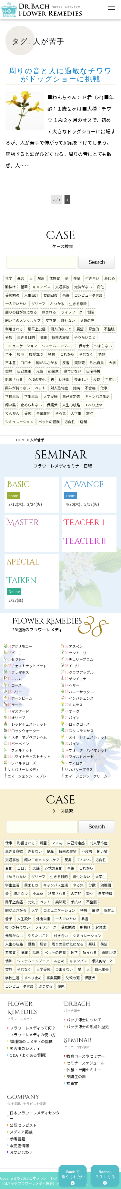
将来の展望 (60, 337)
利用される (14, 328)
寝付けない (72, 371)
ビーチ (16, 652)
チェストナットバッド (29, 665)
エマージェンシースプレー (28, 776)
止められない (31, 404)
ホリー (16, 691)
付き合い (92, 278)
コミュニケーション (21, 345)
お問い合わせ (21, 1152)
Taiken (22, 580)
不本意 (10, 362)
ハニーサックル (81, 691)
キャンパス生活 (97, 396)
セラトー (18, 659)
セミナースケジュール (85, 1062)
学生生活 (31, 396)
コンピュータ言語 (88, 295)
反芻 (96, 379)
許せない (68, 320)
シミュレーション (19, 421)
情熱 (101, 354)
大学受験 (50, 396)
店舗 (83, 421)
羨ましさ (81, 379)
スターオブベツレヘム (29, 737)
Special (23, 562)
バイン (74, 743)
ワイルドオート (81, 756)
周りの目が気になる (21, 312)
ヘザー (74, 685)
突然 (8, 371)
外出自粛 (97, 362)
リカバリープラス (79, 769)
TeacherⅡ (86, 541)
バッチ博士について (83, 1019)
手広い (110, 379)
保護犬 (52, 404)
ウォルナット (22, 750)
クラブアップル (81, 672)
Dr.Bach (77, 1004)
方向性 (70, 421)
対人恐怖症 (59, 387)
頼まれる (49, 312)
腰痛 (43, 337)
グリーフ (38, 303)
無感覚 (54, 278)
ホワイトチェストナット (30, 756)
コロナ (26, 362)
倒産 (90, 312)
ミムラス (76, 704)
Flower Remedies (22, 1008)
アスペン (76, 646)
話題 (24, 286)
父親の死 (87, 320)
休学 (8, 278)
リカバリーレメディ (23, 769)
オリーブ (18, 717)
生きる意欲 (78, 303)
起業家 (53, 371)
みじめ (109, 278)
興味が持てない (17, 387)
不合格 (90, 387)
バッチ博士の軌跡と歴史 (87, 1026)
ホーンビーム (21, 698)
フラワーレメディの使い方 (33, 1034)
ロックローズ (79, 724)
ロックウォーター (25, 730)
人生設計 (31, 295)
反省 (65, 362)
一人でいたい (15, 303)
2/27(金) (15, 600)
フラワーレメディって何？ (32, 1027)
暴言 (20, 278)
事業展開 (43, 413)
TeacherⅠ (86, 522)
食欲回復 (50, 295)
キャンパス (41, 286)
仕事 (103, 387)
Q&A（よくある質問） (29, 1055)
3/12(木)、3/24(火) (25, 504)
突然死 (79, 362)
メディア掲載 (21, 1132)
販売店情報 (19, 1145)
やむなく (86, 354)
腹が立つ (36, 354)
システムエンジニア (58, 345)
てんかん (12, 413)
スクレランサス (81, 730)
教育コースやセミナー (85, 1056)
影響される (14, 379)
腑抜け (10, 286)
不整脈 (109, 328)
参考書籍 (17, 1138)
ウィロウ (76, 763)
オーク (74, 711)
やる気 (60, 413)
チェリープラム (81, 659)
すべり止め (93, 404)
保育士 (84, 345)
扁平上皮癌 (36, 328)
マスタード (20, 711)
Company (23, 1097)
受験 (27, 413)
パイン (74, 717)
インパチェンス (81, 698)
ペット (40, 387)
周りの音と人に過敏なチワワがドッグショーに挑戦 (60, 75)
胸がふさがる (46, 362)
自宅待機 (93, 371)
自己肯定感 (71, 396)
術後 (65, 295)
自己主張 (24, 371)
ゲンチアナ (77, 678)
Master (23, 522)
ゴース (16, 685)
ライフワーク (71, 312)
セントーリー (79, 652)
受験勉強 (12, 295)
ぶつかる (57, 303)
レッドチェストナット (29, 724)
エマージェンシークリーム (86, 776)
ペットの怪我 (49, 421)
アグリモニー (21, 646)
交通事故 (62, 286)
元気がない (83, 286)
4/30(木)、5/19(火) (82, 504)
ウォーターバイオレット (88, 750)
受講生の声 (76, 1076)
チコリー (76, 665)
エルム (16, 678)
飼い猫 (10, 404)
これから (67, 354)
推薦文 (72, 1083)
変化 (100, 286)
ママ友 (50, 320)
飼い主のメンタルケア (23, 320)
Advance (84, 484)
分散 (8, 337)
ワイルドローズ (23, 763)
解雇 (41, 278)
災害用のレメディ (25, 1048)
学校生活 (12, 396)
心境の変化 (36, 379)
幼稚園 (64, 379)
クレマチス (20, 672)
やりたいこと (85, 337)
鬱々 (89, 413)
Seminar (78, 1040)
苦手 (8, 354)
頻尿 (51, 354)
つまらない (103, 345)
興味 (20, 354)
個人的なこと (61, 328)
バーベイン (20, 743)
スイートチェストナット (88, 737)
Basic (18, 484)
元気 (39, 371)
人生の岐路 (71, 404)
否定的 (93, 328)
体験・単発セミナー (83, 1069)
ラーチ (16, 704)
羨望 (76, 278)
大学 (112, 362)
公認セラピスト (23, 1125)
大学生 (76, 413)
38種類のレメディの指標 (31, 1041)
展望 (80, 328)
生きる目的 (26, 337)
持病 (76, 387)
